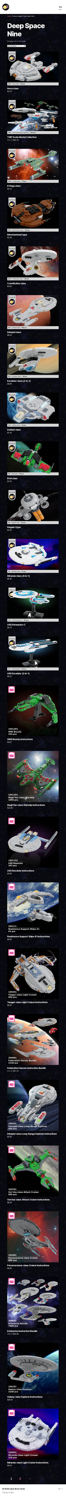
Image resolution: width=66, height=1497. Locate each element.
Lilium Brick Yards (17, 1489)
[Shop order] (16, 46)
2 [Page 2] (20, 1478)
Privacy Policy (8, 1492)
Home (9, 16)
